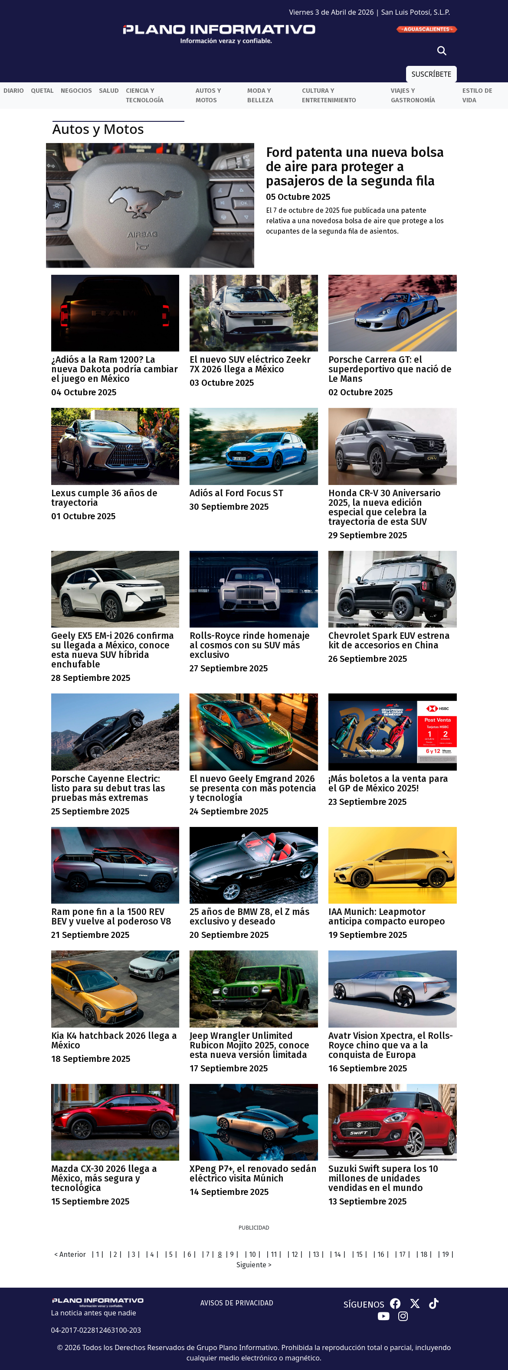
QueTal (42, 90)
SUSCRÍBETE (432, 74)
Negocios (76, 90)
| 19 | (445, 1254)
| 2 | (115, 1254)
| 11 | (274, 1254)
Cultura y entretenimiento (329, 95)
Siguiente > (254, 1265)
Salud (109, 90)
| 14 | (337, 1254)
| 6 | (189, 1254)
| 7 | (207, 1254)
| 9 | (232, 1254)
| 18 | (424, 1254)
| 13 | (316, 1254)
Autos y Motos (208, 95)
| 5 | (170, 1254)
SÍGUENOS (364, 1304)
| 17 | (402, 1254)
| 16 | (381, 1254)
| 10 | (252, 1254)
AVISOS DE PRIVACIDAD (236, 1303)
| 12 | (295, 1254)
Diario (13, 90)
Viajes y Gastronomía (413, 95)
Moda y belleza (260, 95)
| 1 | (97, 1254)
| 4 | (152, 1254)
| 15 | (359, 1254)
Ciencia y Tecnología (145, 95)
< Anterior (70, 1254)
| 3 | (133, 1254)
